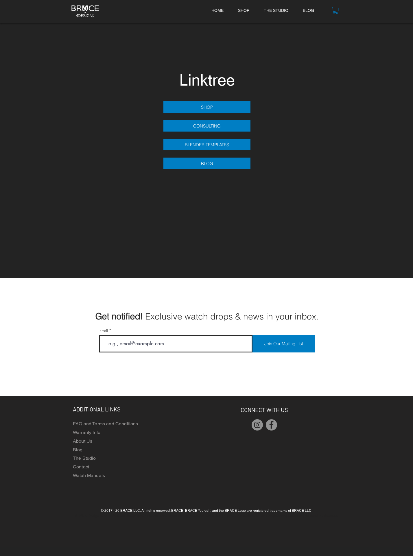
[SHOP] (206, 107)
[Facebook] (271, 425)
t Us (88, 441)
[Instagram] (257, 425)
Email (103, 331)
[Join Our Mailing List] (283, 343)
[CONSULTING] (206, 126)
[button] (335, 10)
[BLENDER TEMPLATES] (206, 144)
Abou (78, 441)
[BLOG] (206, 163)
